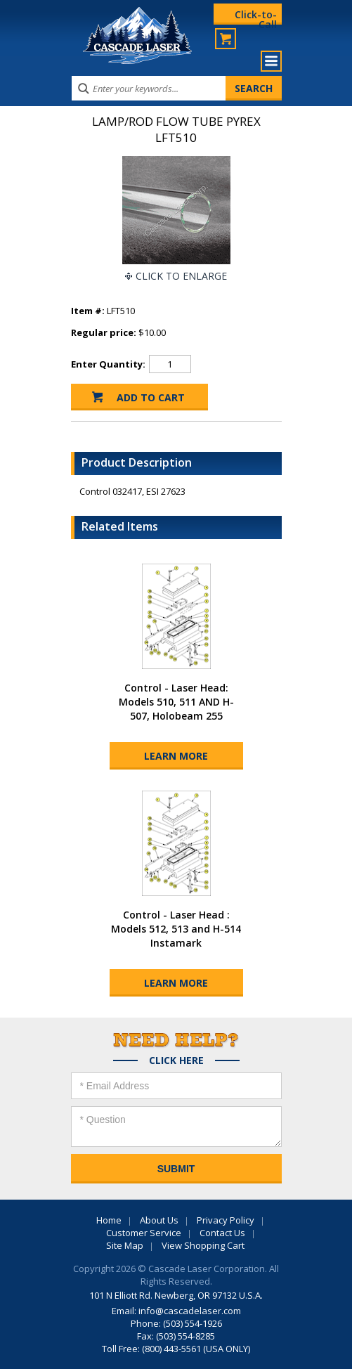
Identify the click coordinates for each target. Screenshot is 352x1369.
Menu (271, 61)
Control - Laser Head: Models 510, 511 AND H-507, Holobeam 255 (176, 701)
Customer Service (143, 1232)
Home (109, 1220)
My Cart (225, 38)
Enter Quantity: (108, 364)
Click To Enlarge (181, 276)
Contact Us (222, 1232)
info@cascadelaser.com (189, 1310)
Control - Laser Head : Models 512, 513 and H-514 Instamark (176, 928)
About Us (159, 1220)
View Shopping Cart (203, 1245)
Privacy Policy (225, 1220)
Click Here (176, 1060)
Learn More (176, 756)
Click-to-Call (256, 16)
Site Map (124, 1245)
